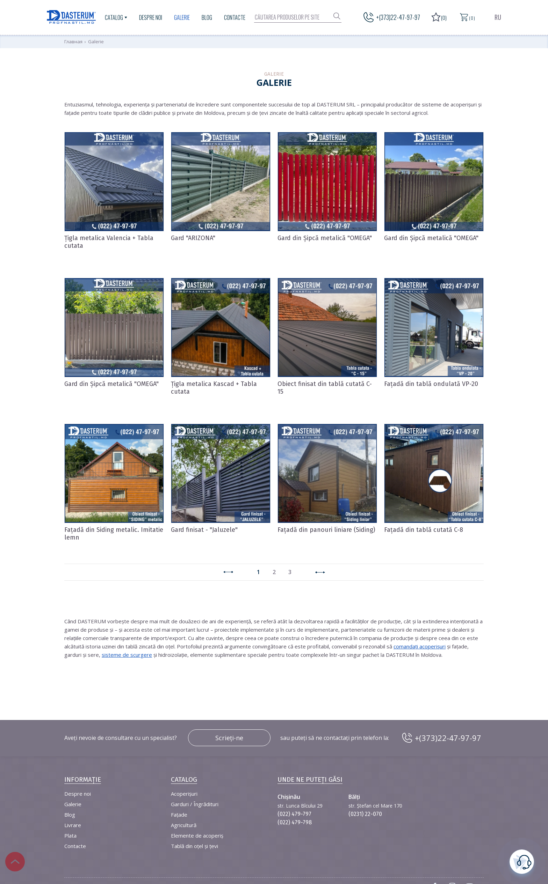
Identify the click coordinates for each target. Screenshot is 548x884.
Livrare (72, 825)
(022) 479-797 (294, 814)
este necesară (522, 860)
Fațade (179, 814)
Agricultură (183, 825)
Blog (207, 17)
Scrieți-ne (229, 738)
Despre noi (150, 17)
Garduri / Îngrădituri (194, 804)
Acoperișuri (184, 793)
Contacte (234, 17)
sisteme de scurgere (127, 654)
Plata (70, 835)
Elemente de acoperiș (197, 835)
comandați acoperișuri (420, 646)
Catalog (114, 17)
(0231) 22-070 (365, 814)
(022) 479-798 (294, 822)
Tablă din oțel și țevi (194, 845)
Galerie (182, 17)
